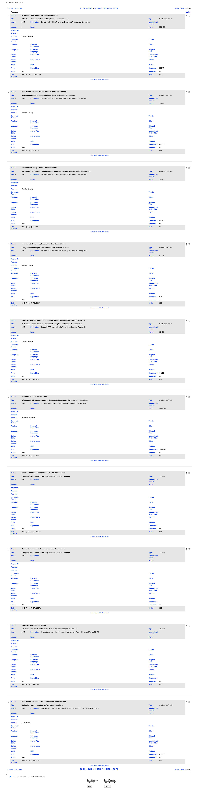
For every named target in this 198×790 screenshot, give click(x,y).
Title (12, 19)
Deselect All (18, 8)
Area (12, 68)
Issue (32, 27)
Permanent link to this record (99, 79)
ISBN (32, 65)
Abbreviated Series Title (153, 56)
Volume (14, 27)
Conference (152, 68)
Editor (150, 45)
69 (107, 8)
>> (111, 8)
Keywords (15, 30)
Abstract (14, 33)
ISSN (13, 65)
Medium (151, 65)
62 (91, 8)
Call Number (14, 75)
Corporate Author (15, 40)
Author (13, 15)
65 (98, 8)
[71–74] (115, 8)
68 (104, 8)
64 (95, 8)
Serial (150, 74)
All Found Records (19, 777)
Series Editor (13, 56)
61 (89, 8)
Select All (10, 8)
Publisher (14, 45)
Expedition (34, 68)
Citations (182, 8)
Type (150, 19)
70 (109, 8)
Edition (151, 60)
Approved (152, 71)
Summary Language (34, 51)
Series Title (34, 55)
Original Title (151, 51)
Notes (13, 71)
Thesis (151, 40)
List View (176, 8)
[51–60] (83, 8)
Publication (34, 22)
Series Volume (14, 61)
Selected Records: (38, 777)
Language (14, 50)
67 (102, 8)
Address (14, 36)
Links (188, 12)
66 (100, 8)
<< (87, 8)
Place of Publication (34, 46)
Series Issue (35, 60)
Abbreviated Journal (153, 23)
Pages (150, 27)
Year (12, 22)
